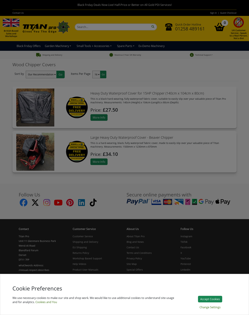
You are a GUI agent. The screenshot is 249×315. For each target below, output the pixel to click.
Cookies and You (46, 302)
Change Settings (210, 307)
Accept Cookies (210, 299)
